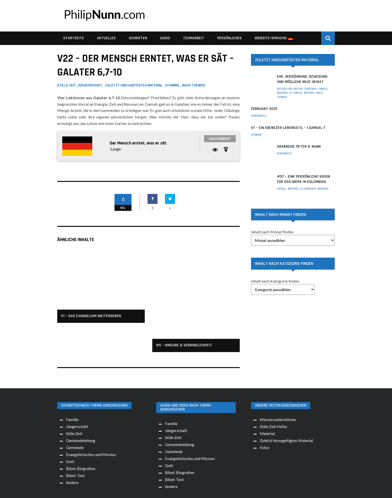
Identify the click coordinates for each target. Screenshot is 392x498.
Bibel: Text (75, 446)
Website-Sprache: (274, 38)
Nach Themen (193, 85)
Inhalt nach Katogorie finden (275, 281)
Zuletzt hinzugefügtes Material (134, 85)
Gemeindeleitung (80, 411)
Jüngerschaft (89, 85)
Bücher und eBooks (290, 88)
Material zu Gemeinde (302, 188)
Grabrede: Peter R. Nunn (299, 146)
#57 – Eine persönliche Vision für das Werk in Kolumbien (303, 179)
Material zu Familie (289, 92)
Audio (165, 38)
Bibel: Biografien (80, 439)
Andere (72, 453)
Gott (70, 432)
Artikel (281, 188)
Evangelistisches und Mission (91, 425)
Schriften (138, 38)
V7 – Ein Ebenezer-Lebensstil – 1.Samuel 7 (288, 127)
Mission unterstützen (278, 390)
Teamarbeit (193, 38)
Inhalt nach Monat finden (272, 231)
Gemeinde (310, 88)
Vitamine (172, 85)
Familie (323, 88)
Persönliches (229, 38)
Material (309, 92)
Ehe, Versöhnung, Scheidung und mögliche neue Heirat (302, 79)
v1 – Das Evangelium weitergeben (91, 316)
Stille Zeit (66, 85)
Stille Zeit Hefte (273, 397)
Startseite (73, 38)
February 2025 (264, 108)
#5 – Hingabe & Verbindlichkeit (184, 307)
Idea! (223, 490)
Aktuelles (106, 38)
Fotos (265, 418)
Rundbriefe (258, 115)
